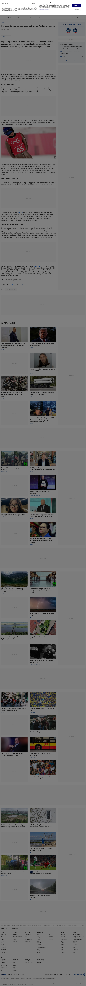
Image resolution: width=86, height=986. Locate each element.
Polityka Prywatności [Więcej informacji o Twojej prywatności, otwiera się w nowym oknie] (6, 12)
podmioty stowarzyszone (23, 3)
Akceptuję (76, 5)
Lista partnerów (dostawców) (44, 9)
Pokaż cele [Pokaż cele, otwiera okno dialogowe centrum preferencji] (76, 9)
